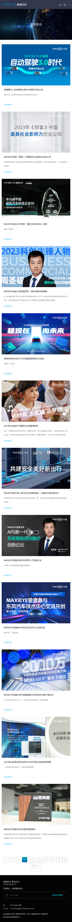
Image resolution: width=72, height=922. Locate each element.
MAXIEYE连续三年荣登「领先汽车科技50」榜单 (25, 224)
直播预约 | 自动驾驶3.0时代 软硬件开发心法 (23, 90)
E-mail (5, 909)
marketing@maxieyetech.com (22, 909)
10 (65, 860)
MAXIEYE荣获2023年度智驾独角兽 (19, 829)
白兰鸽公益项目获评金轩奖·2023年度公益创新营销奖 (27, 762)
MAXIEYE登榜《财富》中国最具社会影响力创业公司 (27, 157)
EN (60, 5)
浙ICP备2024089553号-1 (11, 917)
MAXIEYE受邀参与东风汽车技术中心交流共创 (24, 627)
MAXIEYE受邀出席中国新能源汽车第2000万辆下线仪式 (29, 695)
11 (33, 865)
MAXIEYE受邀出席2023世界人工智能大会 (22, 560)
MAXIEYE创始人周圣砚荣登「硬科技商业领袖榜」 (26, 291)
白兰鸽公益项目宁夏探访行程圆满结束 (21, 426)
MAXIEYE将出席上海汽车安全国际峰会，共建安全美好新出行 (31, 493)
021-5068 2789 (15, 905)
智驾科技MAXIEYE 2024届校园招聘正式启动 (24, 359)
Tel (4, 905)
